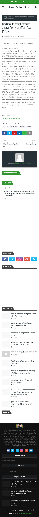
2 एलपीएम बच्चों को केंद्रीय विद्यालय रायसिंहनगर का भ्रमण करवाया (21, 324)
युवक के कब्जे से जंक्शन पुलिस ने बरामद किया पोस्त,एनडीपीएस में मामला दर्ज (22, 403)
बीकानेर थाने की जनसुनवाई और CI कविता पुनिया (23, 334)
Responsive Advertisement (11, 119)
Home (7, 510)
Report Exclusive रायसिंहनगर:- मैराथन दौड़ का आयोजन (23, 381)
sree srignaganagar (25, 126)
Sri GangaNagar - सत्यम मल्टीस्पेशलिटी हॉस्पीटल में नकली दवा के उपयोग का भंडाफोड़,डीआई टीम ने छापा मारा (23, 392)
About (14, 510)
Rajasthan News (16, 124)
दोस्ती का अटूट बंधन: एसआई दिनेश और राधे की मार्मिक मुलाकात (23, 315)
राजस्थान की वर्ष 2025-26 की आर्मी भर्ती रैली (24, 352)
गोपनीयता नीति (31, 510)
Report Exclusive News (19, 7)
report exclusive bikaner (10, 126)
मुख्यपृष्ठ (5, 17)
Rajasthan (11, 17)
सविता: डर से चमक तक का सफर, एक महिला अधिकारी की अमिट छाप (22, 344)
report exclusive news (10, 36)
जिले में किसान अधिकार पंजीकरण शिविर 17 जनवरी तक (23, 362)
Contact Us (22, 510)
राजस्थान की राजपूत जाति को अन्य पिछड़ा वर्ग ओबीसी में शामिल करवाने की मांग (23, 372)
